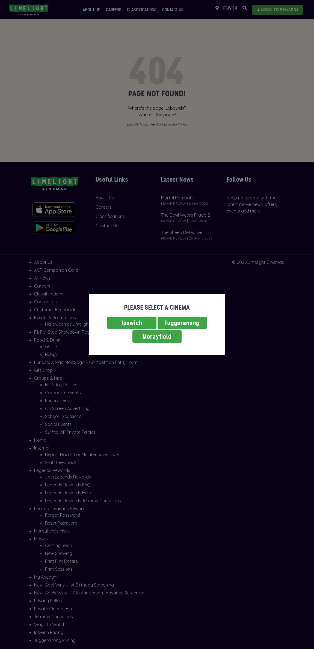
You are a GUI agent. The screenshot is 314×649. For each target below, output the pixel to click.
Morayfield (157, 336)
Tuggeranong (182, 323)
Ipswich (132, 323)
